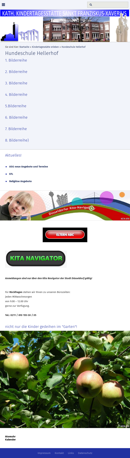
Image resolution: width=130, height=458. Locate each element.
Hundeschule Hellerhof (74, 47)
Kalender (10, 439)
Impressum (44, 453)
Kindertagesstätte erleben (45, 47)
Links (71, 453)
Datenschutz (85, 453)
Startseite (24, 47)
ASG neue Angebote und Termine (28, 166)
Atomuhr (10, 436)
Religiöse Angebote (20, 181)
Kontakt (59, 453)
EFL (11, 173)
